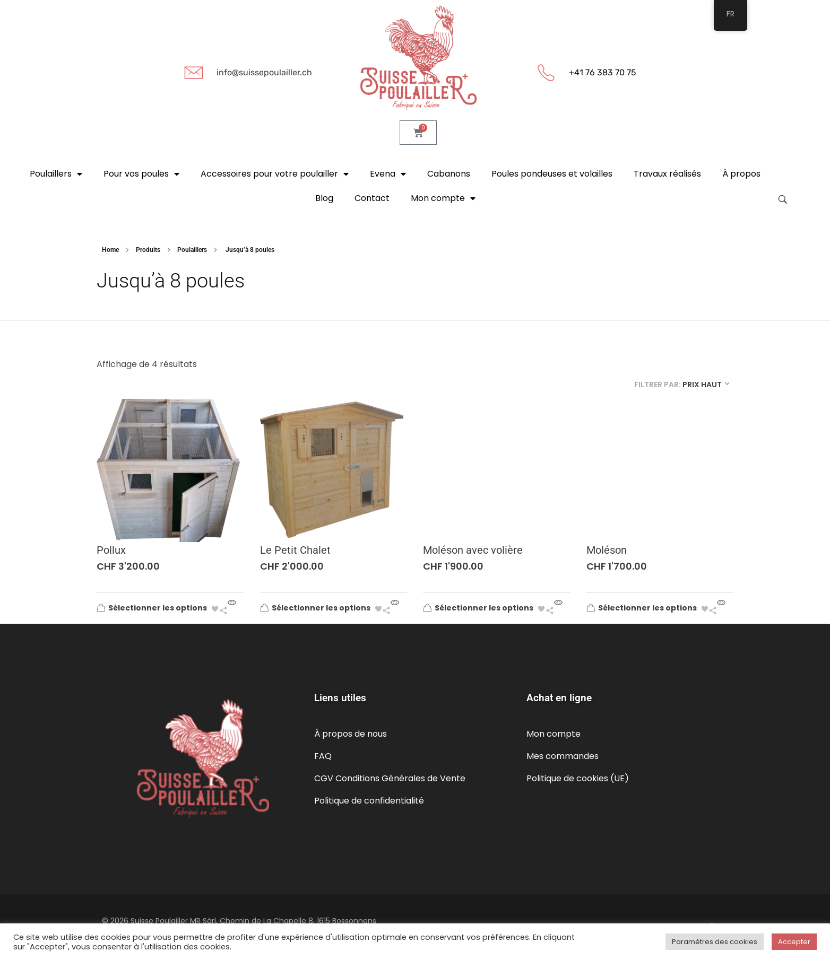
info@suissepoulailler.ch (264, 72)
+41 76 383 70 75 (602, 72)
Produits (148, 250)
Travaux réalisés (667, 174)
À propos (741, 174)
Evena (388, 174)
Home (110, 250)
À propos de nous (350, 734)
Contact (372, 198)
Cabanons (448, 174)
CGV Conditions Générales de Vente (389, 778)
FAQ (323, 756)
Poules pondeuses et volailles (551, 174)
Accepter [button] (794, 942)
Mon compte (443, 198)
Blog (324, 198)
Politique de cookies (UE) (577, 778)
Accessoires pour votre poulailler (275, 174)
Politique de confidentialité (369, 801)
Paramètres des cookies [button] (714, 942)
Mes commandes (562, 756)
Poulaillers (56, 174)
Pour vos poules (141, 174)
